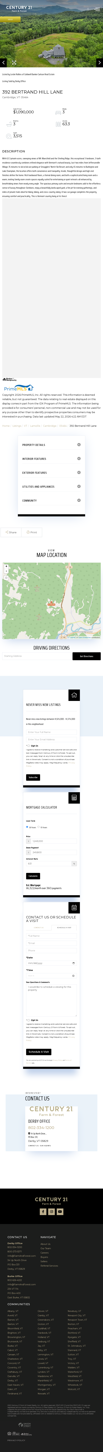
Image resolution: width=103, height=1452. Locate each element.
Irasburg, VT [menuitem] (44, 1341)
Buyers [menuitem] (44, 1257)
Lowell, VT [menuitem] (43, 1363)
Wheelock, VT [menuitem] (75, 1385)
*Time (29, 970)
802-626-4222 (15, 1280)
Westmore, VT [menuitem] (75, 1380)
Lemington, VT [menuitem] (45, 1354)
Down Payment (32, 847)
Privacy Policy (58, 1060)
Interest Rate (32, 858)
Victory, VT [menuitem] (73, 1363)
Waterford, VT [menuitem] (75, 1372)
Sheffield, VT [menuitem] (74, 1341)
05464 (63, 425)
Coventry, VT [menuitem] (14, 1367)
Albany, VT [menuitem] (13, 1311)
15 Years (42, 827)
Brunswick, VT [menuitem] (15, 1341)
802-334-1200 (89, 9)
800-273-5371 (15, 1251)
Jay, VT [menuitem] (41, 1346)
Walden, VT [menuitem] (73, 1367)
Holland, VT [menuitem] (43, 1337)
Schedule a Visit (64, 928)
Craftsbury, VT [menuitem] (15, 1372)
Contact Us (38, 928)
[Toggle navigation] (97, 9)
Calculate (33, 876)
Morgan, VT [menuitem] (44, 1389)
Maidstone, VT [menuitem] (45, 1376)
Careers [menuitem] (44, 1252)
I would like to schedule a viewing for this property (51, 1000)
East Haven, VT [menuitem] (15, 1385)
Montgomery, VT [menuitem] (47, 1385)
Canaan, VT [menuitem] (13, 1354)
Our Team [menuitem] (46, 1248)
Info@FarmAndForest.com (22, 1256)
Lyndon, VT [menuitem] (43, 1372)
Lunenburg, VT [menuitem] (45, 1367)
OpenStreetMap (84, 637)
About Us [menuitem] (45, 1244)
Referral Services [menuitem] (49, 1265)
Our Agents (45, 1146)
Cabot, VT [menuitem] (13, 1350)
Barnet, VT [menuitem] (13, 1319)
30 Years (31, 827)
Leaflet (72, 637)
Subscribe (33, 777)
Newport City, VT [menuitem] (76, 1315)
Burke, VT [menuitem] (13, 1346)
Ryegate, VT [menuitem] (74, 1337)
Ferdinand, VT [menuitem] (15, 1393)
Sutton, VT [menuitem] (73, 1354)
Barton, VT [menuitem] (13, 1324)
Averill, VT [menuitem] (12, 1315)
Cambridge (49, 425)
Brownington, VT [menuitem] (16, 1337)
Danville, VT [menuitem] (14, 1376)
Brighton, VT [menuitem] (14, 1333)
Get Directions (86, 656)
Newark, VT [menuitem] (44, 1393)
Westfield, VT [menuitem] (74, 1376)
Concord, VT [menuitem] (14, 1363)
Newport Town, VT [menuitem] (77, 1319)
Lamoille (35, 425)
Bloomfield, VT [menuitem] (15, 1328)
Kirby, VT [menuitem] (42, 1350)
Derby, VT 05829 (16, 1269)
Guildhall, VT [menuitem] (44, 1328)
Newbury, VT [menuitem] (74, 1311)
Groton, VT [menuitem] (43, 1324)
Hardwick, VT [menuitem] (44, 1333)
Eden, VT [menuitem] (12, 1389)
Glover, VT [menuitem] (43, 1311)
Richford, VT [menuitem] (74, 1333)
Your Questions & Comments (38, 982)
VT (25, 425)
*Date (29, 957)
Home (6, 425)
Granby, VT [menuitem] (43, 1315)
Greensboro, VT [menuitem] (46, 1319)
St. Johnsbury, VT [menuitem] (77, 1346)
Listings (16, 425)
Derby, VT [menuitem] (13, 1380)
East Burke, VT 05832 (19, 1297)
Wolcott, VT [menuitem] (74, 1389)
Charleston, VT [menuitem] (15, 1359)
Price (28, 836)
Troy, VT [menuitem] (72, 1359)
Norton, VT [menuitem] (73, 1324)
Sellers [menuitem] (44, 1261)
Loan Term (30, 820)
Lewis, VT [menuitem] (42, 1359)
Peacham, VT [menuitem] (75, 1328)
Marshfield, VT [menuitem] (45, 1380)
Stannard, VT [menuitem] (74, 1350)
